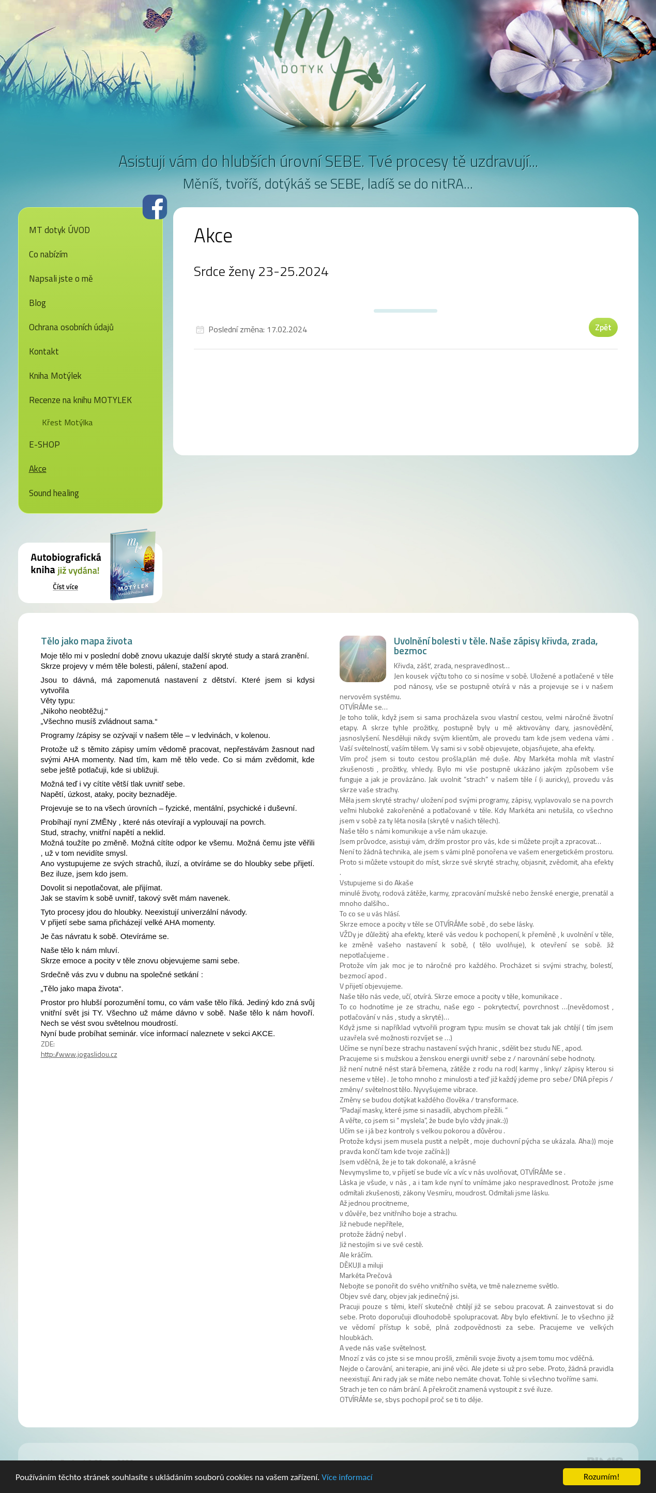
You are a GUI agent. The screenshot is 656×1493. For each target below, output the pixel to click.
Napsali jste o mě (61, 278)
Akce (38, 468)
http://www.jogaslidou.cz (79, 1054)
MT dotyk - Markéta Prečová (328, 59)
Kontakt (44, 351)
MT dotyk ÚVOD (59, 230)
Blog (37, 303)
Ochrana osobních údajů (71, 327)
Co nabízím (48, 254)
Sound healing (54, 493)
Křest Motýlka (67, 422)
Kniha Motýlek (55, 375)
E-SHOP (44, 444)
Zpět (603, 327)
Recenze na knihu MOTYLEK (80, 400)
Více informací (347, 1477)
